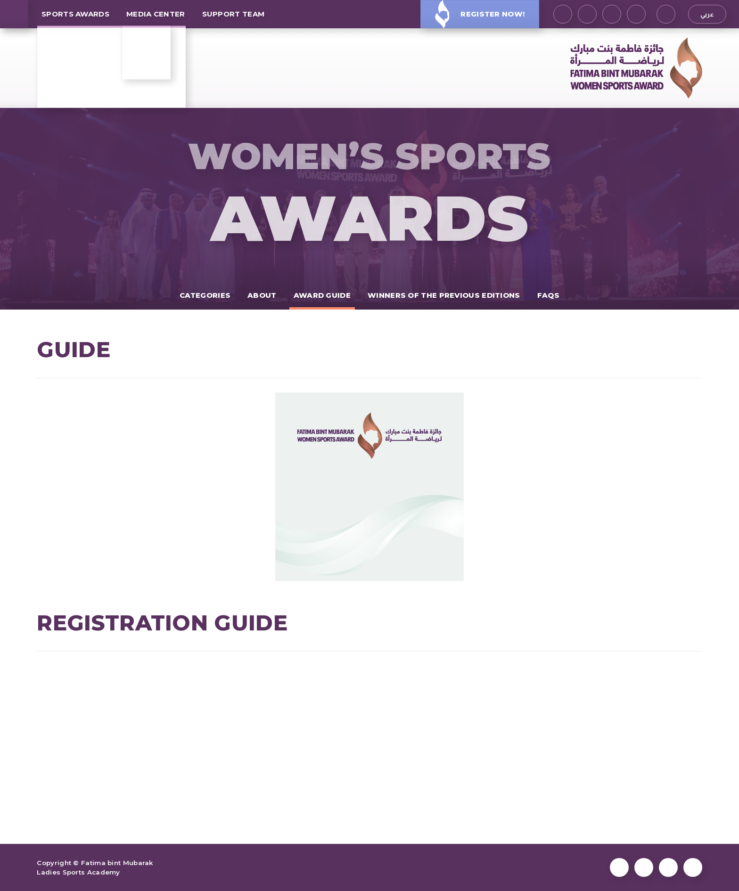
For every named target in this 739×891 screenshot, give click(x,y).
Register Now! (480, 14)
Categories (205, 295)
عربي (707, 14)
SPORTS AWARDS (75, 13)
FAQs (548, 295)
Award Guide (322, 295)
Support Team (233, 13)
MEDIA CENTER (155, 13)
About (262, 295)
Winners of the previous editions (444, 295)
